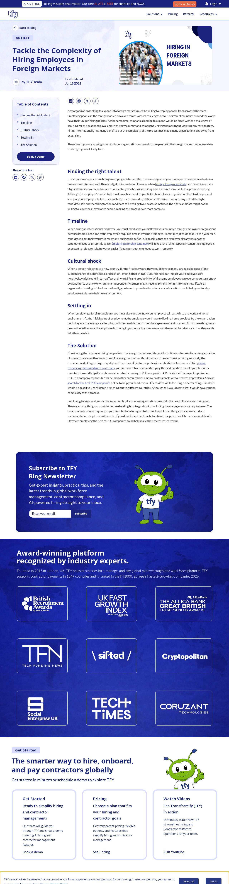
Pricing (173, 14)
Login (215, 4)
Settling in (27, 137)
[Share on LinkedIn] (16, 177)
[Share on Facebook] (24, 177)
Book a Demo (185, 4)
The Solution (29, 144)
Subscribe (81, 513)
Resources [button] (208, 14)
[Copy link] (40, 177)
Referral (188, 14)
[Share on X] (32, 177)
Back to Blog (24, 28)
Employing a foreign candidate (130, 243)
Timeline (26, 122)
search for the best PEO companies (89, 383)
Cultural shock (30, 130)
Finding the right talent (35, 115)
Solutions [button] (155, 14)
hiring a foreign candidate (170, 184)
